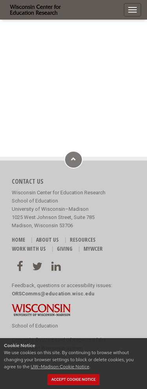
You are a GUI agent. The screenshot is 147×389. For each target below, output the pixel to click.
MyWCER (93, 248)
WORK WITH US (29, 248)
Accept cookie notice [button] (73, 379)
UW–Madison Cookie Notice (60, 367)
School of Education (35, 326)
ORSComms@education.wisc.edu (53, 294)
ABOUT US (47, 239)
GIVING (65, 248)
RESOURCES (83, 239)
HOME (18, 239)
